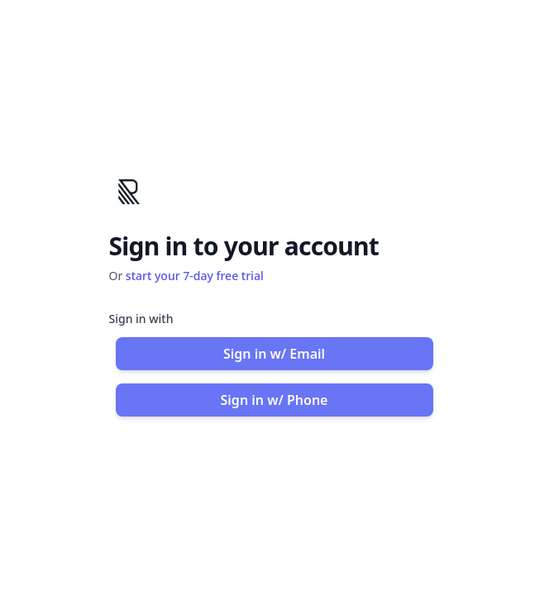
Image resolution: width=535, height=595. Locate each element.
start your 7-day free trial (195, 275)
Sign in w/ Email (274, 354)
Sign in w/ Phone (274, 400)
